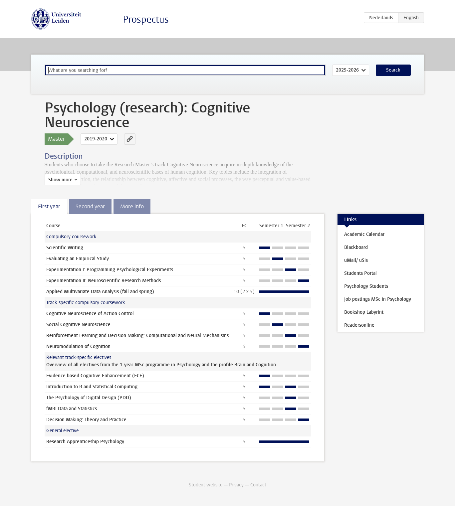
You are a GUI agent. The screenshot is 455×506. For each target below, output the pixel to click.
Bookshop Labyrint (363, 312)
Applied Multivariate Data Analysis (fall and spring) (100, 291)
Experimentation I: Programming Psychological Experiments (109, 269)
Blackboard (356, 247)
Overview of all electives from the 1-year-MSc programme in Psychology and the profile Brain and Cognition (161, 365)
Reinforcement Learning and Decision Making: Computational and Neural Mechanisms (137, 335)
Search (393, 70)
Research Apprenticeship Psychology (85, 441)
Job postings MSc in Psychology (377, 299)
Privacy (236, 485)
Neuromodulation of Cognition (78, 346)
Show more (60, 180)
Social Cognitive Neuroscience (78, 324)
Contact (258, 485)
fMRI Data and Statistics (71, 409)
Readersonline (359, 325)
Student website (205, 485)
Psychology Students (366, 286)
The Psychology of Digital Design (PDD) (88, 398)
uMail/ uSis (356, 260)
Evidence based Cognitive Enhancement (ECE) (95, 376)
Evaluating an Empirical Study (77, 258)
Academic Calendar (364, 234)
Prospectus (146, 19)
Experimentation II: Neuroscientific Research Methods (103, 280)
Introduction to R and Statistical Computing (91, 387)
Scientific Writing (64, 248)
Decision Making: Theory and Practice (86, 420)
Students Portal (360, 273)
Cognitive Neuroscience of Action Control (90, 313)
